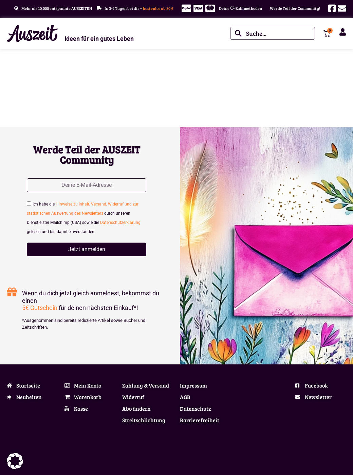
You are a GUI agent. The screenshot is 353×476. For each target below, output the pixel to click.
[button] (15, 461)
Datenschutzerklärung (120, 223)
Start (11, 70)
